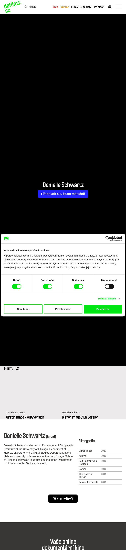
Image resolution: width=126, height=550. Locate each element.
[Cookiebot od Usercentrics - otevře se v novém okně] (108, 238)
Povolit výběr (63, 309)
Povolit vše (102, 309)
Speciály (86, 7)
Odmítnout (23, 309)
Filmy (74, 7)
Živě (55, 7)
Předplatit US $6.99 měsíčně (63, 194)
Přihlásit (99, 7)
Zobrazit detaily (107, 298)
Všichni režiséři (63, 498)
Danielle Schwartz (15, 414)
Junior (65, 7)
